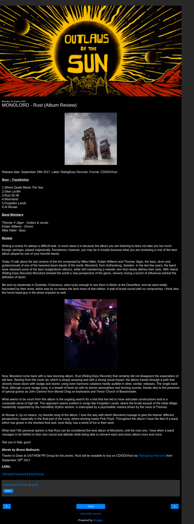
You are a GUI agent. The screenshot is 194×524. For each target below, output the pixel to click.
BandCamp (36, 474)
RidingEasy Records (151, 455)
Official (6, 474)
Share (8, 491)
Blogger (98, 520)
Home (91, 506)
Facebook (20, 474)
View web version (90, 513)
